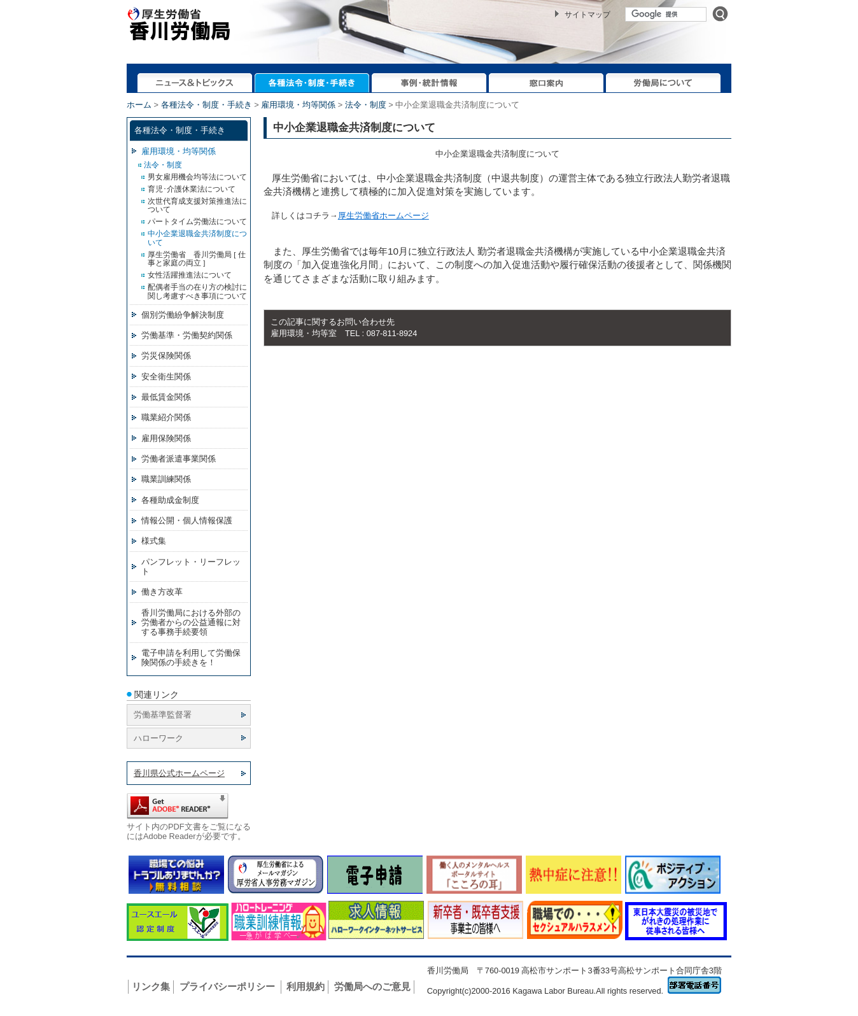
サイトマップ (587, 14)
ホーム (139, 104)
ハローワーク (158, 738)
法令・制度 (365, 104)
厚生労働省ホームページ (383, 215)
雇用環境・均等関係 (298, 104)
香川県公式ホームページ (179, 773)
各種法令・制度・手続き (206, 104)
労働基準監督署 (163, 714)
